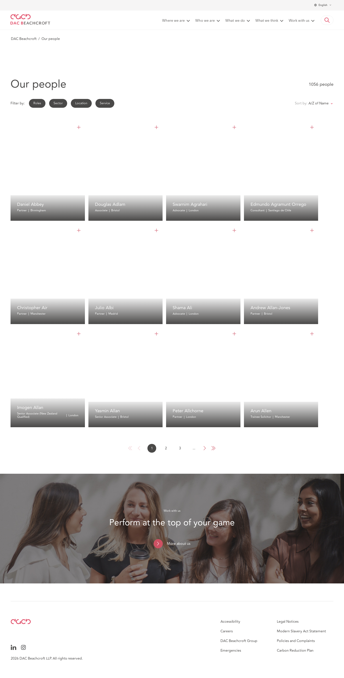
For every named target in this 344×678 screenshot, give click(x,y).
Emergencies (230, 650)
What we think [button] (266, 21)
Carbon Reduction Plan (295, 650)
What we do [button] (235, 21)
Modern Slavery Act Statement (301, 631)
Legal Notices (288, 621)
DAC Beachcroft (24, 38)
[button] (327, 20)
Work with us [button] (299, 21)
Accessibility (230, 621)
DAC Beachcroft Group (238, 641)
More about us (178, 543)
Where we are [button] (173, 21)
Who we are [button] (205, 21)
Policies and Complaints (296, 641)
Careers (226, 631)
